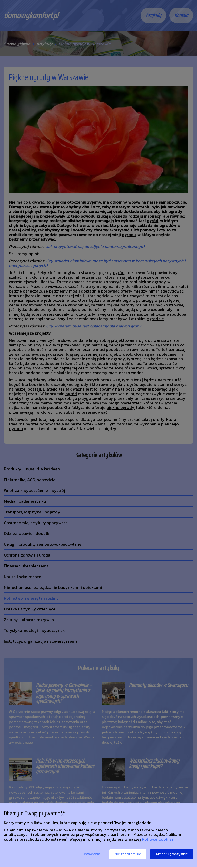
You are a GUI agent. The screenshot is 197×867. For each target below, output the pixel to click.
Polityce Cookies (157, 839)
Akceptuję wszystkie (172, 854)
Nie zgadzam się (127, 854)
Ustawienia (91, 854)
